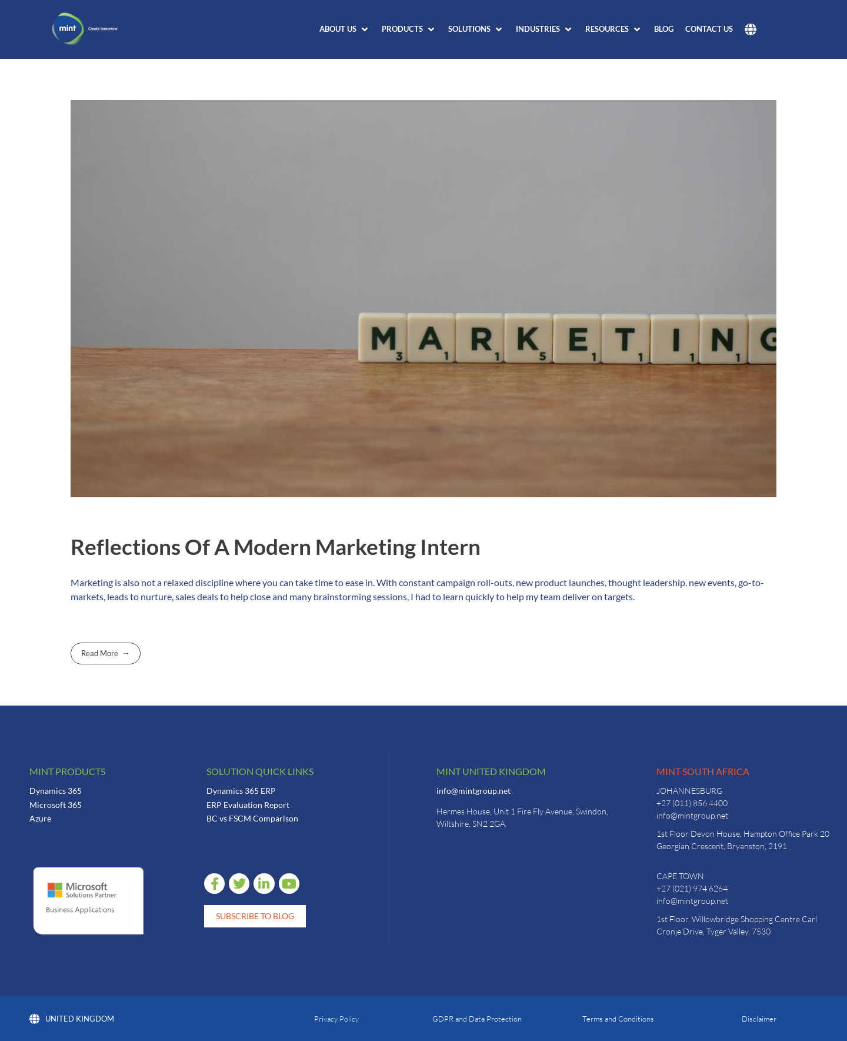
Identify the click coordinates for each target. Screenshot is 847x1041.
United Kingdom (71, 1018)
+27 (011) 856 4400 (692, 803)
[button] (345, 29)
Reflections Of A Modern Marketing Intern (276, 547)
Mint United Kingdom (491, 771)
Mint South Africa (702, 771)
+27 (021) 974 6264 (692, 888)
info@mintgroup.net (473, 791)
